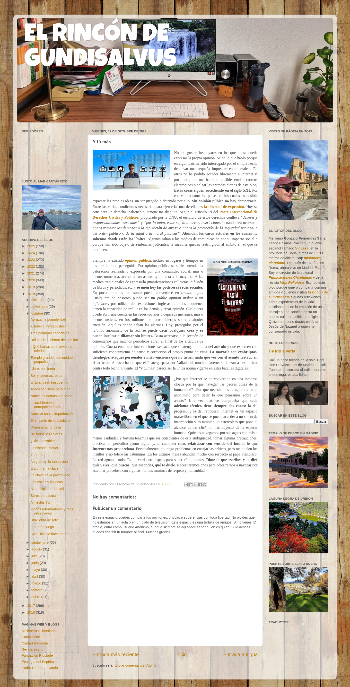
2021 (31, 273)
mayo (36, 570)
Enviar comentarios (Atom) (135, 665)
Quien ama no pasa (45, 427)
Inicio (181, 654)
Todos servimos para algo (50, 389)
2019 (31, 287)
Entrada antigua (240, 654)
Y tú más (37, 455)
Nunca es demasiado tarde (51, 396)
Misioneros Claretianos (39, 631)
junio (35, 563)
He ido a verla (282, 351)
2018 (31, 294)
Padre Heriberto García (40, 668)
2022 (31, 266)
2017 (31, 606)
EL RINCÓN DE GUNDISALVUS (100, 48)
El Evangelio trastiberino (49, 382)
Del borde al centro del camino (54, 340)
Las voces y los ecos (46, 482)
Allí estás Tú (40, 502)
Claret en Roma (42, 369)
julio (35, 556)
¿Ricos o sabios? (43, 441)
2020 (31, 280)
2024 (31, 253)
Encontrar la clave (44, 468)
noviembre (40, 307)
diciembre (39, 300)
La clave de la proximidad (50, 475)
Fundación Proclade (37, 655)
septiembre (40, 542)
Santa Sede (31, 637)
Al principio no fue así (47, 489)
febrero (37, 590)
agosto (37, 549)
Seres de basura (43, 496)
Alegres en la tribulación (49, 462)
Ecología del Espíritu (38, 662)
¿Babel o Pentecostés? (48, 326)
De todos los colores (46, 434)
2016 (31, 612)
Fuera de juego (42, 527)
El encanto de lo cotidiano (50, 420)
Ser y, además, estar (46, 376)
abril (35, 576)
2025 (31, 246)
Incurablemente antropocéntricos (45, 405)
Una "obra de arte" (44, 520)
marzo (36, 583)
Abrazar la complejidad (48, 319)
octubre (37, 313)
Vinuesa (301, 248)
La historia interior (44, 448)
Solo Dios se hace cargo (49, 534)
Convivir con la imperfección (52, 414)
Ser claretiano (33, 649)
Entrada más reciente (115, 654)
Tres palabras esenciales (49, 333)
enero (36, 597)
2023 (31, 260)
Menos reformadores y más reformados (51, 511)
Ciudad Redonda (35, 643)
